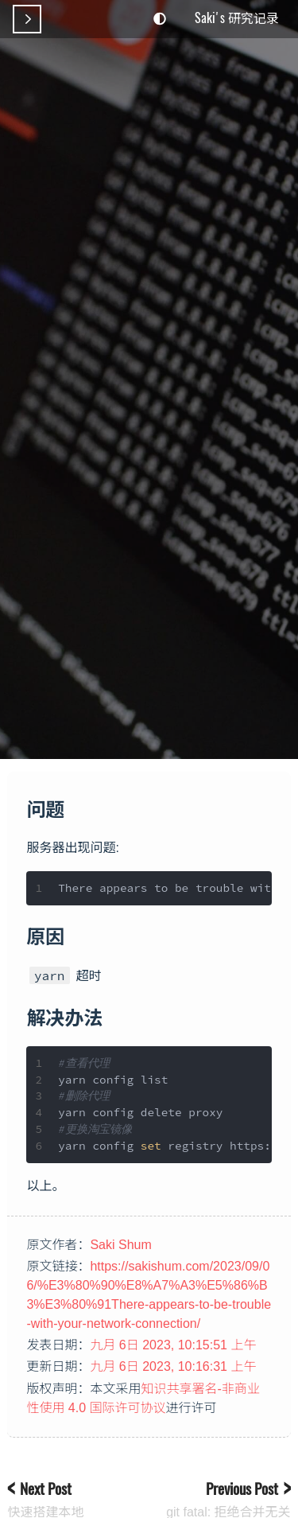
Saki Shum (120, 1244)
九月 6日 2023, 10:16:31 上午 (173, 1366)
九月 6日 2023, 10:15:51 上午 (173, 1345)
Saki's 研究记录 (237, 17)
